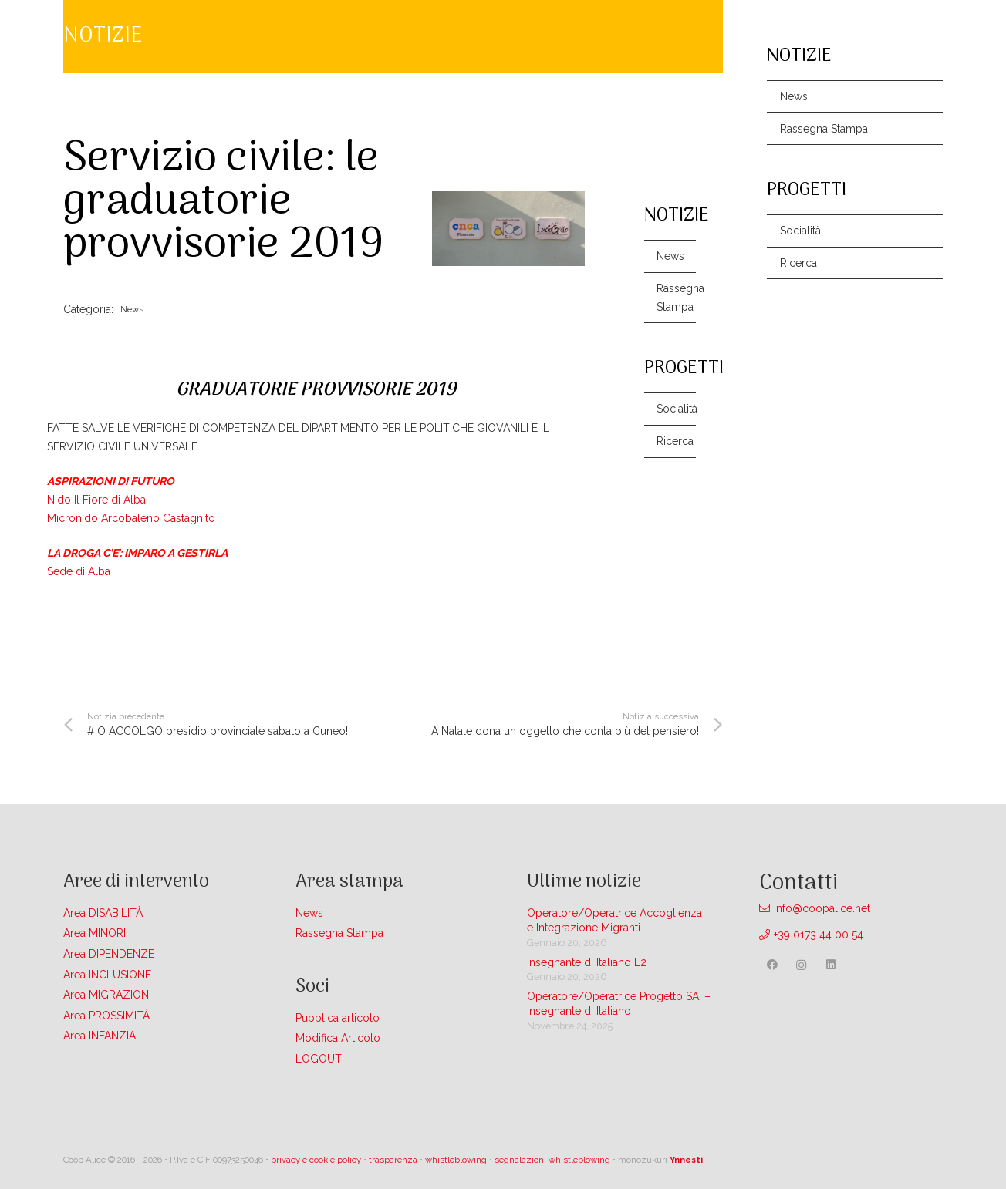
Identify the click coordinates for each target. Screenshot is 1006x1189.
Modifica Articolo (337, 1038)
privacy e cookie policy (316, 1159)
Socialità (676, 409)
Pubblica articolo (337, 1018)
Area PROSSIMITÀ (106, 1015)
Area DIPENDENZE (108, 954)
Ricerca (675, 441)
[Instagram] (801, 965)
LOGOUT (318, 1059)
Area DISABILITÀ (103, 913)
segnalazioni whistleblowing (552, 1159)
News (670, 256)
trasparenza (393, 1159)
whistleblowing (456, 1159)
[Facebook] (772, 965)
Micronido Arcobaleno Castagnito (131, 518)
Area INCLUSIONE (107, 974)
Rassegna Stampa (676, 297)
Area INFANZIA (99, 1035)
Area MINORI (94, 933)
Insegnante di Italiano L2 (586, 962)
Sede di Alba (78, 571)
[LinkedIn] (830, 965)
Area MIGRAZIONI (107, 995)
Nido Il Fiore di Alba (98, 499)
